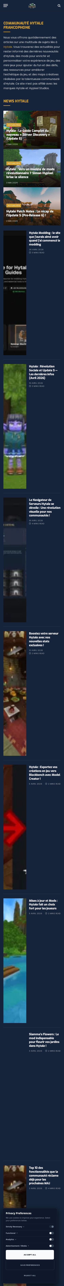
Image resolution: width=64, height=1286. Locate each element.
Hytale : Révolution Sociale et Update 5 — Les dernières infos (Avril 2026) (43, 376)
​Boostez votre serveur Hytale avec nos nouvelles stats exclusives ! (43, 651)
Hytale (7, 47)
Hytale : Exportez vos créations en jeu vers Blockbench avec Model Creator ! (44, 788)
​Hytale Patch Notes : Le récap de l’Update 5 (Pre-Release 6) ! (29, 213)
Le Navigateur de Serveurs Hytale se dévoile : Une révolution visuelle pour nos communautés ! (44, 515)
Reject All (30, 1275)
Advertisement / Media (17, 1245)
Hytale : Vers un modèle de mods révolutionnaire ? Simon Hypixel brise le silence (30, 173)
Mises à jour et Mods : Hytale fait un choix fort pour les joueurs (43, 924)
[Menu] (5, 5)
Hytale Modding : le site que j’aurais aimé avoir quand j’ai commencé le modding (44, 238)
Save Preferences (30, 1265)
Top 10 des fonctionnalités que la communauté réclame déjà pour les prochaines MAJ (43, 1202)
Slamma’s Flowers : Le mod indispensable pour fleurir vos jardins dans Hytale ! (44, 1063)
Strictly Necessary (15, 1226)
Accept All (30, 1254)
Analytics (11, 1239)
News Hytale (16, 101)
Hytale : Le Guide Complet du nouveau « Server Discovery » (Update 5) (28, 135)
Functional (12, 1233)
